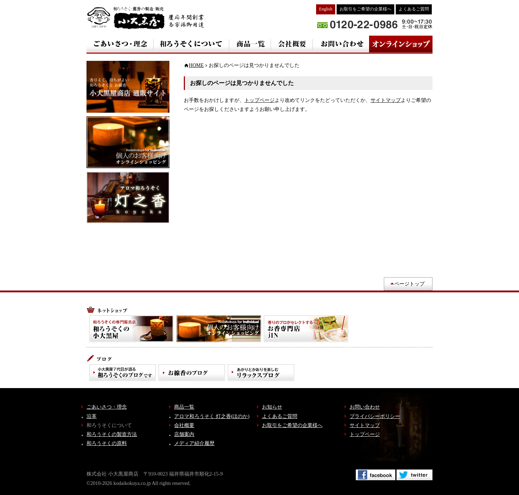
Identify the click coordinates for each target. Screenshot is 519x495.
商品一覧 (184, 407)
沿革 (91, 416)
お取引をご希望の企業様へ (365, 9)
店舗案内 (184, 434)
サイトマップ (386, 100)
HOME (196, 65)
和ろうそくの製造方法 (111, 434)
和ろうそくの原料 (106, 443)
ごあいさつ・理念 (106, 407)
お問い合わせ (365, 407)
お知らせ (272, 407)
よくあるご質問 (414, 9)
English (325, 9)
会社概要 (184, 425)
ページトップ (409, 284)
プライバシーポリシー (375, 416)
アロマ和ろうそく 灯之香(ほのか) (211, 416)
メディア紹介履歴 (194, 443)
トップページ (259, 100)
